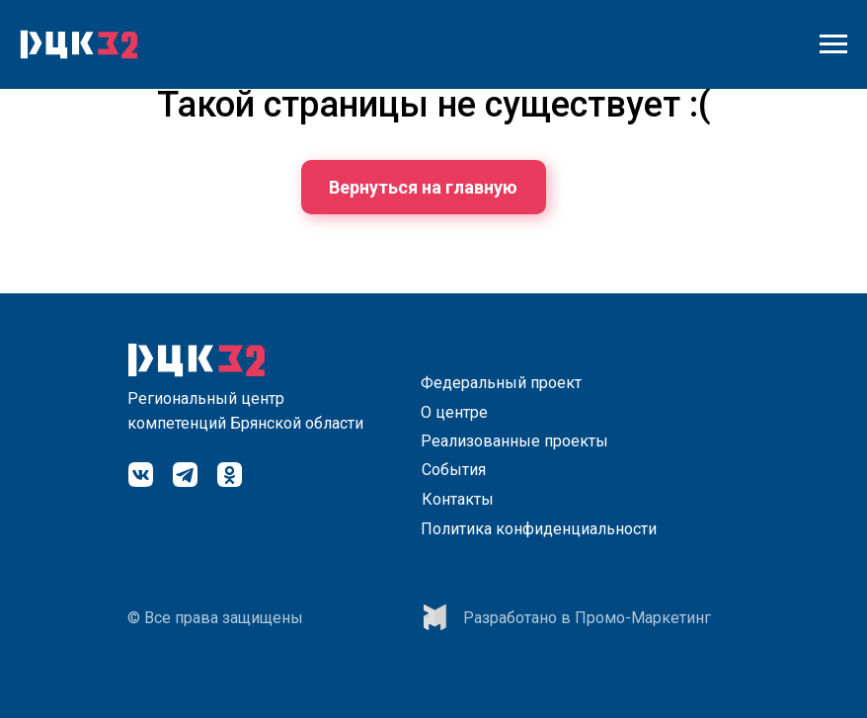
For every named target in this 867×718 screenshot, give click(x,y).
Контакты (458, 499)
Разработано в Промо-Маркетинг (587, 617)
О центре (454, 412)
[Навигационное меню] (833, 44)
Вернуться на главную (423, 187)
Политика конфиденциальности (539, 528)
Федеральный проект (501, 382)
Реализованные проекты (514, 441)
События (454, 469)
